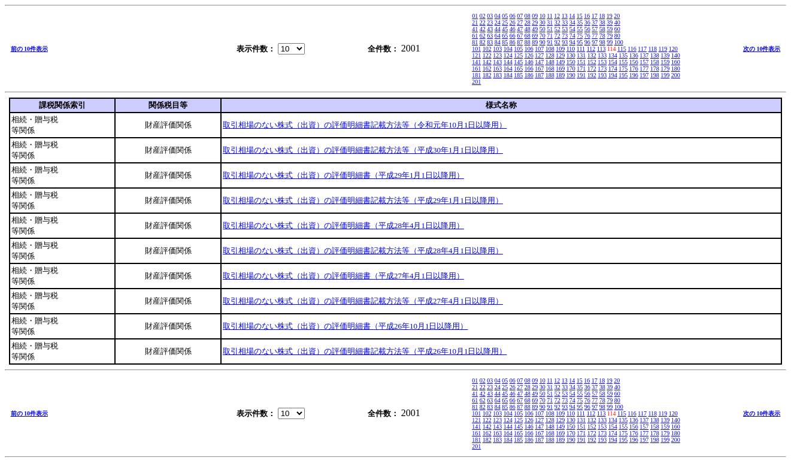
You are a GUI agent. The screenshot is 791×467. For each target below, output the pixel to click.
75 (580, 35)
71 (550, 35)
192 (591, 75)
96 (587, 42)
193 (602, 75)
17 (595, 16)
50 (542, 29)
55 (580, 29)
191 (581, 75)
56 (587, 29)
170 (570, 68)
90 (542, 42)
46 (513, 29)
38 (602, 22)
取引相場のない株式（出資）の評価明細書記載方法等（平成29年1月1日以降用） (363, 200)
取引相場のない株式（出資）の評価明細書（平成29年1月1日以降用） (343, 175)
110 (570, 49)
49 (535, 29)
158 (654, 62)
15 (580, 16)
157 (644, 62)
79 (610, 35)
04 (498, 16)
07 (520, 16)
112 (591, 49)
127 (539, 55)
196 (633, 75)
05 (505, 16)
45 (505, 29)
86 (513, 42)
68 (528, 35)
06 (513, 16)
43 (490, 29)
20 (617, 16)
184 (508, 75)
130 (570, 55)
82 (483, 42)
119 (663, 49)
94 (572, 42)
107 (539, 49)
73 (565, 35)
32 (557, 22)
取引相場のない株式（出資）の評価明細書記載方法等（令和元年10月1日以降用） (365, 124)
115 (621, 49)
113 (601, 49)
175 (623, 68)
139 (664, 55)
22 (483, 22)
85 (505, 42)
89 (535, 42)
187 (539, 75)
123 (497, 55)
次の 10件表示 (762, 49)
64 (498, 35)
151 (581, 62)
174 (612, 68)
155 (623, 62)
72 (557, 35)
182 (487, 75)
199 (664, 75)
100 (618, 42)
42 (483, 29)
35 (580, 22)
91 (550, 42)
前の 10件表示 (30, 49)
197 (644, 75)
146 (529, 62)
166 (529, 68)
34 (572, 22)
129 (560, 55)
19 (610, 16)
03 (490, 16)
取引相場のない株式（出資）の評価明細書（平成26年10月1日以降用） (345, 326)
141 (476, 62)
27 (520, 22)
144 (508, 62)
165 (518, 68)
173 (602, 68)
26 (513, 22)
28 (528, 22)
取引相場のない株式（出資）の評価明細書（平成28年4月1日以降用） (343, 225)
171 (581, 68)
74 (572, 35)
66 (513, 35)
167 (539, 68)
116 (632, 49)
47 (520, 29)
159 (664, 62)
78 (602, 35)
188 (549, 75)
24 (498, 22)
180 (675, 68)
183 (497, 75)
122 (487, 55)
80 (617, 35)
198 (654, 75)
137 (644, 55)
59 (610, 29)
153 (602, 62)
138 (654, 55)
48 (528, 29)
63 (490, 35)
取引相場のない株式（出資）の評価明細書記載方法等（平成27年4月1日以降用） (363, 300)
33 (565, 22)
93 (565, 42)
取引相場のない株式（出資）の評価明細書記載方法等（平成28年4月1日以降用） (363, 250)
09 (535, 16)
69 (535, 35)
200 (675, 75)
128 (549, 55)
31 (550, 22)
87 (520, 42)
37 (595, 22)
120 (673, 49)
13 (565, 16)
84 (498, 42)
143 (497, 62)
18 (602, 16)
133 (602, 55)
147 (539, 62)
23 (490, 22)
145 (518, 62)
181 (476, 75)
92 (557, 42)
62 (483, 35)
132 (591, 55)
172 (591, 68)
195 (623, 75)
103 (497, 49)
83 (490, 42)
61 (475, 35)
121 (476, 55)
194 (612, 75)
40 (617, 22)
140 (675, 55)
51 (550, 29)
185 (518, 75)
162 (487, 68)
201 (476, 81)
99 (610, 42)
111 (581, 49)
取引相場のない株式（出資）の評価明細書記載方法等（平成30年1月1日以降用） (363, 149)
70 (542, 35)
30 (542, 22)
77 (595, 35)
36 (587, 22)
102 (487, 49)
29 (535, 22)
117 (642, 49)
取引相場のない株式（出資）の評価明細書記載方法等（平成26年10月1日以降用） (365, 351)
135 (623, 55)
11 (550, 16)
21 (475, 22)
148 (549, 62)
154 (612, 62)
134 (612, 55)
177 (644, 68)
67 (520, 35)
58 (602, 29)
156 (633, 62)
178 (654, 68)
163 (497, 68)
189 (560, 75)
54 (572, 29)
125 (518, 55)
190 (570, 75)
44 (498, 29)
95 (580, 42)
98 (602, 42)
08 (528, 16)
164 (508, 68)
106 (529, 49)
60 (617, 29)
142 (487, 62)
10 (542, 16)
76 (587, 35)
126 (529, 55)
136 (633, 55)
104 (508, 49)
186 (529, 75)
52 (557, 29)
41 (475, 29)
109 (560, 49)
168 (549, 68)
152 (591, 62)
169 (560, 68)
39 (610, 22)
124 (508, 55)
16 (587, 16)
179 (664, 68)
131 (581, 55)
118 (652, 49)
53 (565, 29)
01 (475, 16)
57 (595, 29)
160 (675, 62)
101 (476, 49)
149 (560, 62)
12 (557, 16)
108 (549, 49)
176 (633, 68)
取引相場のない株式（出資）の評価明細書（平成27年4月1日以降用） (343, 275)
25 (505, 22)
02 (483, 16)
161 (476, 68)
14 (572, 16)
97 (595, 42)
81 (475, 42)
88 (528, 42)
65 (505, 35)
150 (570, 62)
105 (518, 49)
